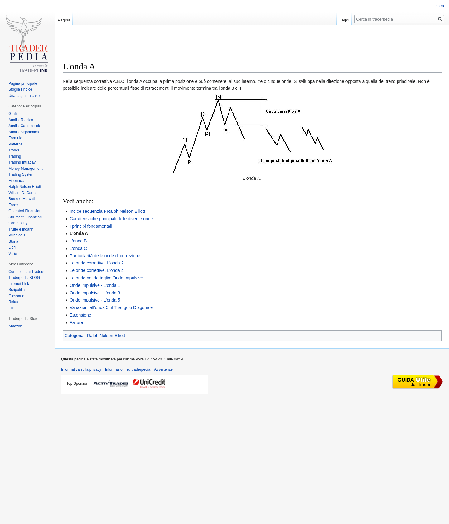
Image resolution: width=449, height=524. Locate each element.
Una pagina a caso (24, 95)
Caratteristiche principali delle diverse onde (111, 218)
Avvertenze (163, 369)
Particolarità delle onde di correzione (105, 255)
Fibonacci (16, 181)
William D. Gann (22, 193)
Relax (13, 302)
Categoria (74, 335)
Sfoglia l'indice (20, 89)
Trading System (21, 174)
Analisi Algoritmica (23, 132)
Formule (15, 138)
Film (12, 308)
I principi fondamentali (91, 226)
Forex (13, 205)
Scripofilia (16, 290)
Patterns (15, 144)
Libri (12, 247)
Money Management (25, 168)
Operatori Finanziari (24, 211)
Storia (13, 241)
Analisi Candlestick (24, 126)
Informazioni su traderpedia (127, 369)
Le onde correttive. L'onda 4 (96, 270)
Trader (13, 150)
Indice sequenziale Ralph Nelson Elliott (107, 211)
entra (440, 6)
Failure (76, 322)
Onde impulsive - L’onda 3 (95, 292)
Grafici (13, 114)
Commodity (17, 223)
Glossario (16, 296)
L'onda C (78, 248)
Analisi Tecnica (20, 120)
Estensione (80, 314)
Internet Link (18, 284)
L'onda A (79, 233)
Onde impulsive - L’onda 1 (95, 285)
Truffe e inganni (21, 229)
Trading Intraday (22, 162)
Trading (14, 156)
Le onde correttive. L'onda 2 (96, 262)
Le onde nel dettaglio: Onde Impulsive (106, 277)
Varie (12, 253)
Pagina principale (22, 83)
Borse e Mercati (21, 199)
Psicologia (17, 235)
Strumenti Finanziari (25, 217)
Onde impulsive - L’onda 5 (95, 300)
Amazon (15, 326)
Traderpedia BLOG (24, 277)
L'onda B (78, 240)
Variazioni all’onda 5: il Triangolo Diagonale (111, 307)
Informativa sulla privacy (81, 369)
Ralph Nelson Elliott (106, 335)
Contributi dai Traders (26, 271)
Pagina (64, 20)
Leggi (344, 20)
